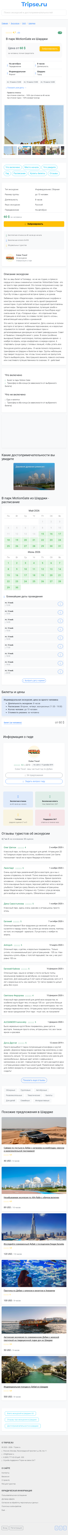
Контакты (5, 1473)
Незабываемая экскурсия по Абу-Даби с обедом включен (31, 1197)
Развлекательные (14, 1095)
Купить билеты (37, 173)
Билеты (49, 1095)
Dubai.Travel (34, 761)
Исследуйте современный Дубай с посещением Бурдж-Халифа (34, 1244)
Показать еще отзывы (34, 1080)
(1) (18, 33)
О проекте (6, 1480)
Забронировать (50, 48)
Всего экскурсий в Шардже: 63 (20, 1413)
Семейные (25, 1100)
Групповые (25, 1090)
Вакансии (5, 1477)
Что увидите (49, 167)
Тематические (34, 1095)
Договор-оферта (8, 1499)
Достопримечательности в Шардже (22, 1426)
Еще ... (4, 1510)
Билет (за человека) (13, 723)
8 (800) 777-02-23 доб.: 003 (13, 1457)
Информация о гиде (24, 261)
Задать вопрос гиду (34, 781)
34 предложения (34, 775)
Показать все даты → (16, 88)
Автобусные (41, 1090)
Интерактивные (42, 1100)
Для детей (10, 1100)
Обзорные (10, 1090)
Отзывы (54, 173)
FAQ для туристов (8, 1484)
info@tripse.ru (8, 1454)
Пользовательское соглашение (14, 1495)
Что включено (13, 167)
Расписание (19, 173)
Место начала (32, 167)
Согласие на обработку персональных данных (20, 1503)
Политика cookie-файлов (11, 1506)
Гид (7, 173)
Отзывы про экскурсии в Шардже (21, 1420)
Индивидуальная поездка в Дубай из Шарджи (26, 1387)
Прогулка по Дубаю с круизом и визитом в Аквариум (29, 1290)
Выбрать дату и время (34, 681)
